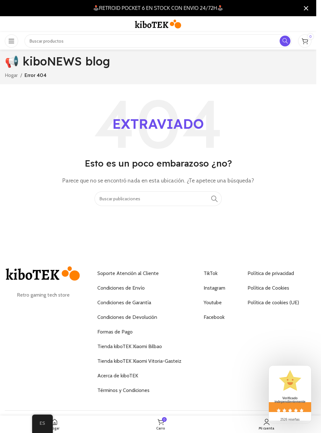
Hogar (11, 75)
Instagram (214, 288)
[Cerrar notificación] (306, 8)
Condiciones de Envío (121, 288)
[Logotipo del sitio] (158, 24)
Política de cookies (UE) (273, 302)
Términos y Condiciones (123, 390)
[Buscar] (158, 198)
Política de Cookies (268, 288)
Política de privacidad (271, 273)
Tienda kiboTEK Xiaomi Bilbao (129, 346)
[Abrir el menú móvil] (11, 41)
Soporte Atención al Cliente (128, 273)
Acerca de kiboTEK (117, 376)
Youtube (213, 302)
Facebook (214, 317)
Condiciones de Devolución (127, 317)
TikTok (211, 273)
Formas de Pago (115, 332)
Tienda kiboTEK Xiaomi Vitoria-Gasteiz (139, 361)
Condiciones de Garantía (124, 302)
